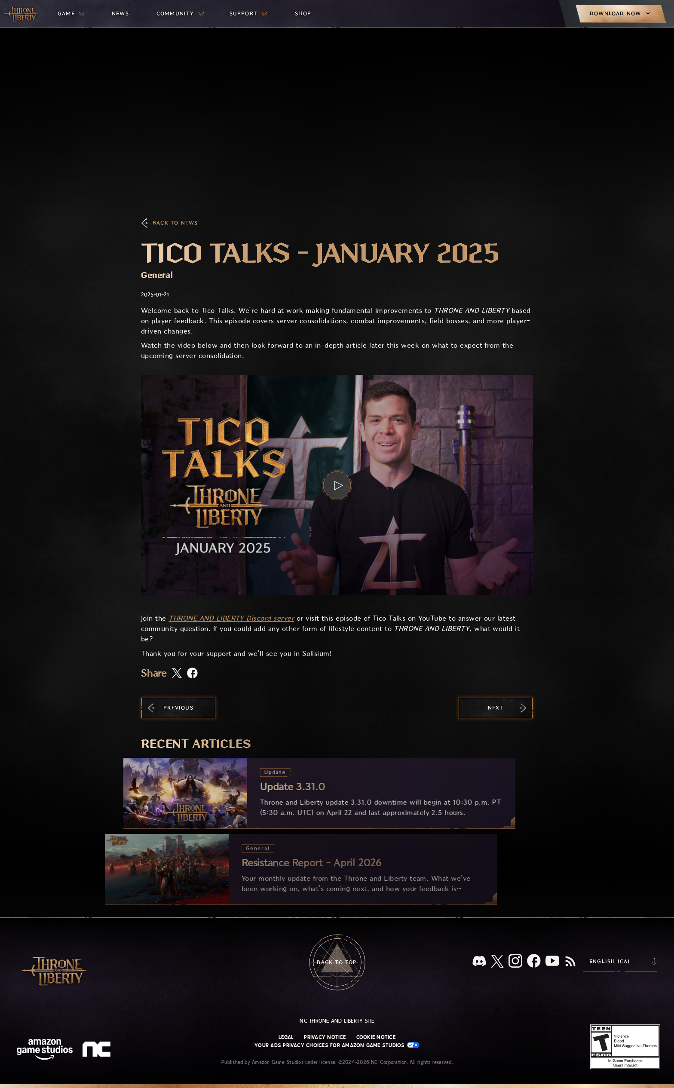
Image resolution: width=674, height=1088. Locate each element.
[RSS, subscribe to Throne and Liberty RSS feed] (570, 962)
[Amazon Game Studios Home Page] (45, 1050)
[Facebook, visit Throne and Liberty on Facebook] (534, 961)
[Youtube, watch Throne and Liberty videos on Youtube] (552, 961)
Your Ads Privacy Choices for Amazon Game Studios (337, 1045)
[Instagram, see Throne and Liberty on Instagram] (515, 961)
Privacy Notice (325, 1037)
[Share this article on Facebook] (192, 674)
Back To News (175, 223)
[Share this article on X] (177, 674)
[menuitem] (71, 14)
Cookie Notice (375, 1037)
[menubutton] (71, 14)
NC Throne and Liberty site (337, 1021)
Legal (286, 1037)
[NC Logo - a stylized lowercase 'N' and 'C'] (98, 1050)
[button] (337, 485)
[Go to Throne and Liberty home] (21, 13)
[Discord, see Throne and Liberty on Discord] (479, 962)
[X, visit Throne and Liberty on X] (497, 961)
